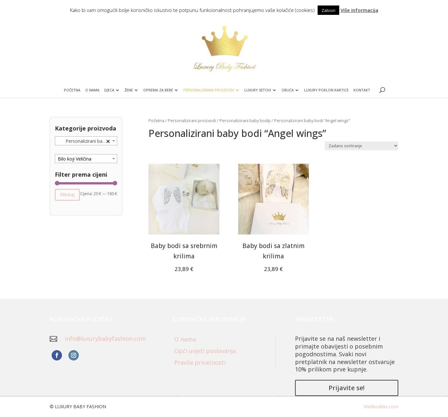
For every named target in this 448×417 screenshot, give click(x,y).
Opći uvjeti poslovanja (205, 351)
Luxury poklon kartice (326, 90)
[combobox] (86, 140)
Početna (72, 90)
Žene (129, 90)
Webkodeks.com (381, 406)
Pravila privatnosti (200, 362)
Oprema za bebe (158, 90)
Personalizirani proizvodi (208, 90)
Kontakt (361, 90)
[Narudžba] (361, 145)
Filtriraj (67, 195)
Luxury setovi (257, 90)
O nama (92, 90)
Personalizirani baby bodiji (244, 120)
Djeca (109, 90)
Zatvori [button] (328, 10)
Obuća (287, 90)
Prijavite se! (346, 387)
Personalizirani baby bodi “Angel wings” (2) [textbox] (87, 141)
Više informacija (359, 10)
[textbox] (86, 158)
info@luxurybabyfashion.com (105, 338)
